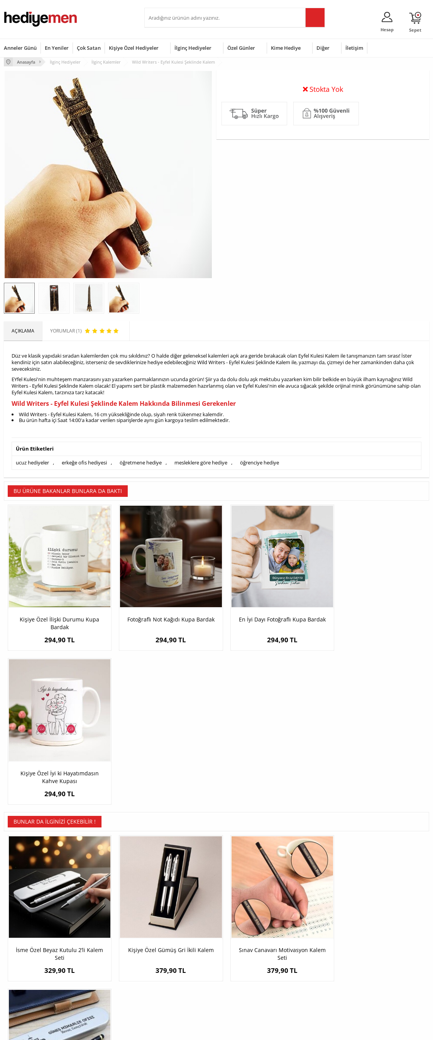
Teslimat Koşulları (23, 934)
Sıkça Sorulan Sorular (27, 992)
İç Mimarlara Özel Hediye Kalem (376, 791)
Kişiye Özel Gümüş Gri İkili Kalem (163, 791)
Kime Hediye (286, 47)
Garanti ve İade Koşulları (30, 969)
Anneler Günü (20, 47)
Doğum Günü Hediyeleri (246, 945)
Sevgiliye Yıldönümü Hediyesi (179, 997)
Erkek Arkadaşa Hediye (101, 945)
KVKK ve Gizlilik (20, 980)
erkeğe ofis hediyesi (84, 462)
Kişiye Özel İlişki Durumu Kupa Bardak (57, 617)
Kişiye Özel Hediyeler (134, 47)
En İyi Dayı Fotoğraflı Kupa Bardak (269, 614)
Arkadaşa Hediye (311, 980)
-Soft (176, 1030)
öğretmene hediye (141, 462)
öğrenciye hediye (259, 462)
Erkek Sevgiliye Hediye (172, 974)
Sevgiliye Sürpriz (94, 980)
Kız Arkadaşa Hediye (98, 957)
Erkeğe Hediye (308, 934)
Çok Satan (89, 47)
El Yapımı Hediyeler (97, 969)
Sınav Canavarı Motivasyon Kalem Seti (269, 794)
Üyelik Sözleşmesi (23, 945)
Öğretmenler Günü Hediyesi (250, 980)
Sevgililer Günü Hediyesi (246, 934)
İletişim (354, 47)
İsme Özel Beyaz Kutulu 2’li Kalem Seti (57, 794)
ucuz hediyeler (32, 462)
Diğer (323, 47)
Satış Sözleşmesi (22, 957)
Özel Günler (241, 47)
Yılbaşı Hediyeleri (238, 957)
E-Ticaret (193, 1030)
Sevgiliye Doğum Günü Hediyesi (172, 960)
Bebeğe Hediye (309, 969)
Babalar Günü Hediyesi (245, 992)
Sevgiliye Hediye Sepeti (173, 945)
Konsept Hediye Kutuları (174, 934)
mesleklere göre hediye (200, 462)
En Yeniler (57, 47)
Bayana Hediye (309, 945)
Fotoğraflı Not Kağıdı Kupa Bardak (163, 614)
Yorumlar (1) (414, 86)
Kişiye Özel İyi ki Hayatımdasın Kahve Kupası (376, 617)
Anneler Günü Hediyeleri (246, 969)
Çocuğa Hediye (309, 957)
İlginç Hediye (306, 992)
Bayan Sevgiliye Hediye (173, 986)
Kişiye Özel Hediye (95, 934)
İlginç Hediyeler (192, 47)
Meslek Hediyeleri (95, 992)
